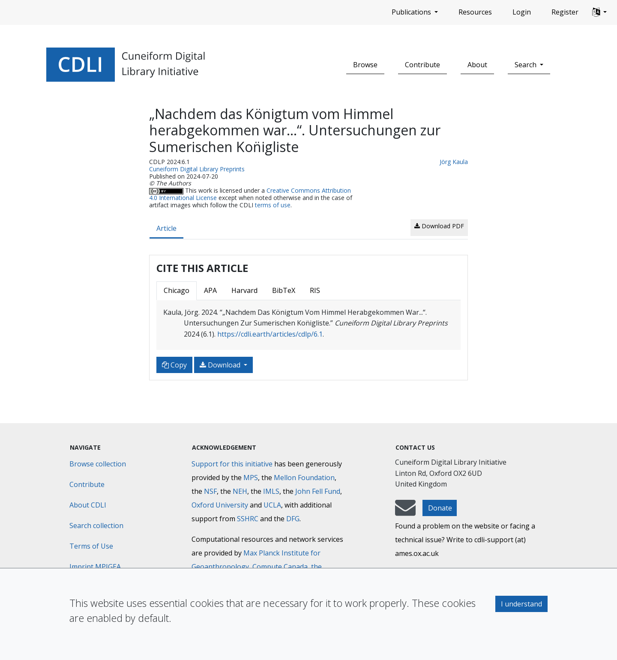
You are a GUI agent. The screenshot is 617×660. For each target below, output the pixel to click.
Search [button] (526, 64)
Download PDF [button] (439, 226)
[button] (599, 12)
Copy (174, 365)
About (477, 64)
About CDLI (87, 505)
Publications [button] (412, 12)
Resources (475, 12)
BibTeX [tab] (283, 290)
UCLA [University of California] (272, 505)
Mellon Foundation (304, 477)
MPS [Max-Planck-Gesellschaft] (250, 477)
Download (221, 365)
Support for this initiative (232, 464)
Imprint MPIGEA (95, 566)
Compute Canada (280, 566)
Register (564, 12)
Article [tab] (166, 228)
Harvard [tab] (244, 290)
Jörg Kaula (454, 162)
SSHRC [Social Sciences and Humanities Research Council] (247, 518)
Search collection (96, 525)
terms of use (273, 205)
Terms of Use (91, 546)
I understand (521, 604)
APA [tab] (210, 290)
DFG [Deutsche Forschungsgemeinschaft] (293, 518)
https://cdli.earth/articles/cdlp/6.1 (270, 334)
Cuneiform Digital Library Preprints (197, 169)
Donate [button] (440, 508)
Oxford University (220, 505)
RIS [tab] (315, 290)
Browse (365, 64)
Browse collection (97, 464)
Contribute (422, 64)
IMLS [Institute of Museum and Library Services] (271, 491)
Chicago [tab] (176, 290)
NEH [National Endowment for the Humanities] (240, 491)
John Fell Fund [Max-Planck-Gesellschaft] (317, 491)
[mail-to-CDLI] (405, 512)
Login (521, 12)
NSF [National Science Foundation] (210, 491)
